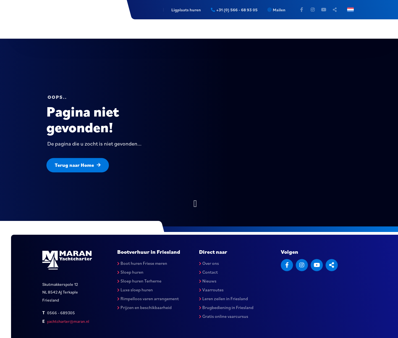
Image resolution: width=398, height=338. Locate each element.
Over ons (209, 263)
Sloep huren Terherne (139, 281)
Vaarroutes (211, 289)
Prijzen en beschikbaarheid (144, 307)
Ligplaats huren (186, 10)
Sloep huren (130, 272)
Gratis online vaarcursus (223, 316)
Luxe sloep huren (135, 289)
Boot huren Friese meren (142, 263)
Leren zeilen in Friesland (223, 298)
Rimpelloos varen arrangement (148, 298)
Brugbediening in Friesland (226, 307)
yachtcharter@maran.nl (68, 321)
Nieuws (207, 281)
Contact (208, 272)
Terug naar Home (78, 165)
